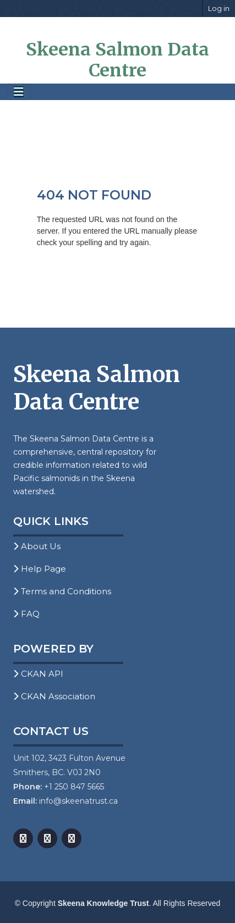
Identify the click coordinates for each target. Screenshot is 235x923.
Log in (218, 8)
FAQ (26, 614)
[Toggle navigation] (19, 92)
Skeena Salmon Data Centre (117, 59)
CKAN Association (54, 696)
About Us (37, 546)
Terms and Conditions (62, 591)
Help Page (39, 568)
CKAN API (38, 673)
